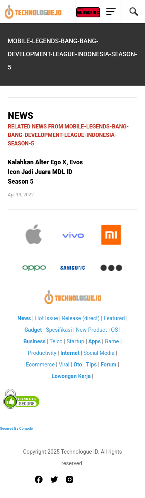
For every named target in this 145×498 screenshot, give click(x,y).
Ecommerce (40, 364)
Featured (114, 318)
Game (112, 341)
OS (114, 330)
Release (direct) (81, 318)
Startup (75, 341)
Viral (64, 364)
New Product (91, 330)
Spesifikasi (59, 330)
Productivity (42, 353)
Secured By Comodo (16, 428)
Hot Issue (46, 318)
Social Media (99, 353)
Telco (56, 341)
